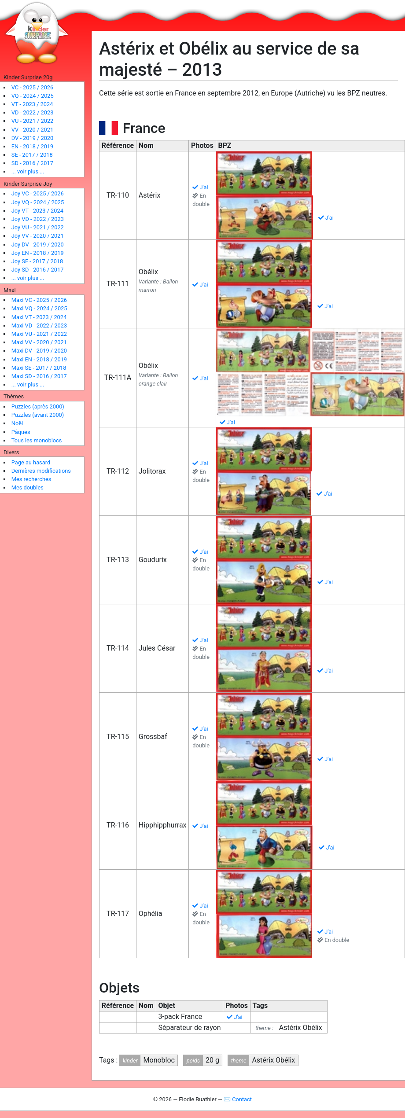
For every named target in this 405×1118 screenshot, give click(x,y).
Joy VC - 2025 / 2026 (37, 193)
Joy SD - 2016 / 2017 (37, 269)
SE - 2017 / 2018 (32, 154)
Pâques (20, 432)
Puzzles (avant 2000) (37, 415)
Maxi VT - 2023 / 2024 (38, 317)
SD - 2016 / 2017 (32, 163)
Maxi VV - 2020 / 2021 (39, 342)
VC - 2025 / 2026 (32, 87)
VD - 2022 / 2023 (32, 112)
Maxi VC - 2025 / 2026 (39, 300)
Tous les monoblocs (36, 440)
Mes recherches (31, 479)
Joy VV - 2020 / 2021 (37, 235)
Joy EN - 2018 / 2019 (37, 253)
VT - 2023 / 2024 (32, 104)
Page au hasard (30, 462)
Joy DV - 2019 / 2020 (37, 244)
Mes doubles (27, 487)
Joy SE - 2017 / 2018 (37, 261)
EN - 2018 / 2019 (32, 146)
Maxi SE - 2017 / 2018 (38, 367)
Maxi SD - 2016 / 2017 (39, 376)
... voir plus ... (27, 171)
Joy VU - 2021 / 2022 (37, 227)
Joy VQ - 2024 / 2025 (37, 202)
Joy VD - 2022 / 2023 (37, 219)
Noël (17, 423)
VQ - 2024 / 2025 (32, 95)
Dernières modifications (41, 470)
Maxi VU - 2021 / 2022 (39, 334)
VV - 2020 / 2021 (32, 129)
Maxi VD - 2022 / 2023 (39, 325)
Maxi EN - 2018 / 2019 (39, 359)
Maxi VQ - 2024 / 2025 (39, 308)
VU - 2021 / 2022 (32, 121)
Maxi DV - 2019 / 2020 (39, 350)
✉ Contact (238, 1099)
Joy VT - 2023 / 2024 (37, 210)
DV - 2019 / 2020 (32, 138)
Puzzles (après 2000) (37, 406)
